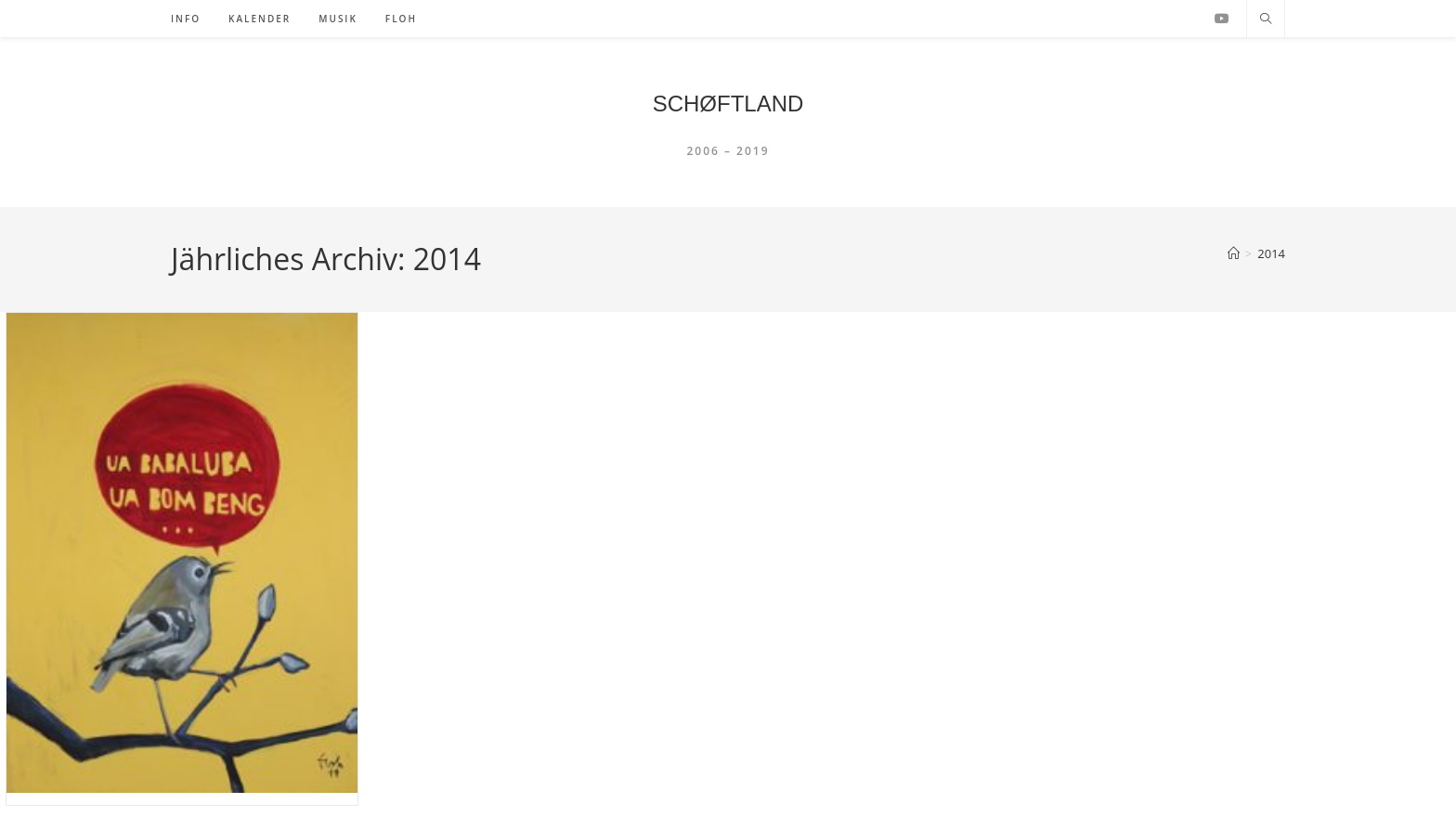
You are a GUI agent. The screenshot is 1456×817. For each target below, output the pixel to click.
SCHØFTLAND (728, 103)
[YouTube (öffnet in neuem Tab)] (1222, 18)
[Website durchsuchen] (1266, 19)
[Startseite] (1234, 253)
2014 (1271, 253)
